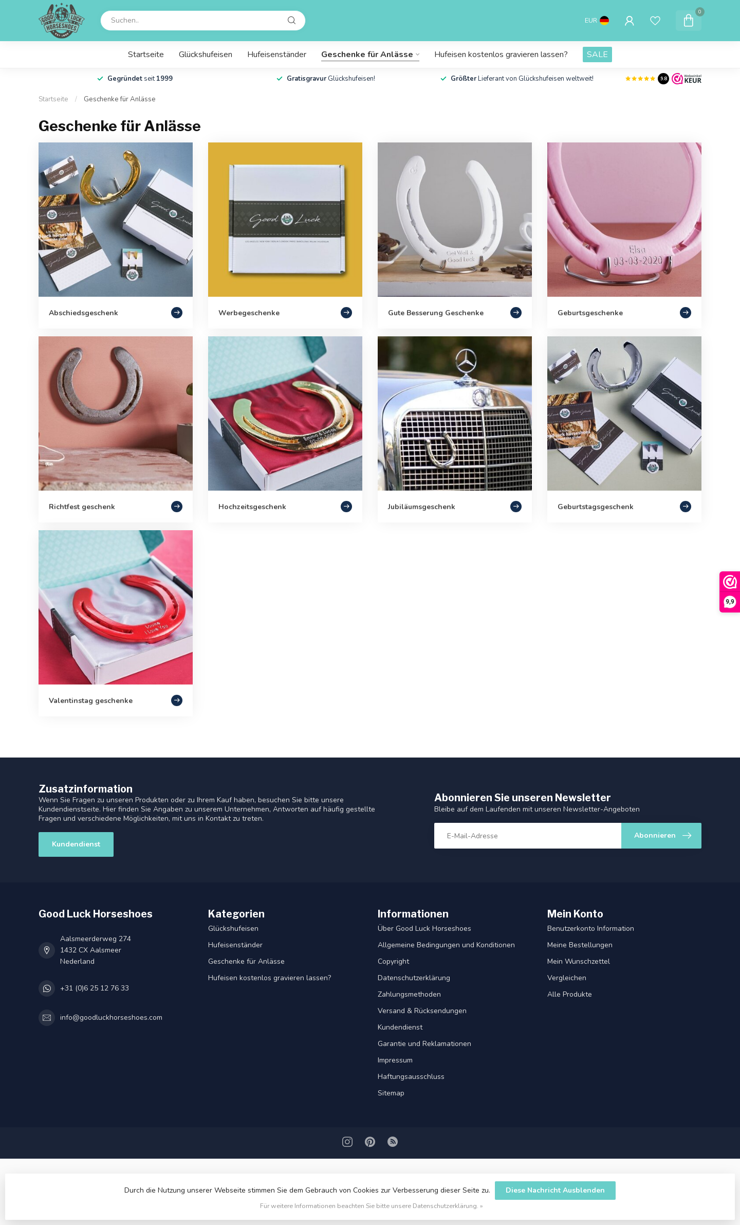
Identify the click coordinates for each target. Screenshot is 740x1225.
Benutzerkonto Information (590, 928)
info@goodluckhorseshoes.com (111, 1017)
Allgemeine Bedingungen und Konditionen (446, 945)
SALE (597, 54)
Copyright (393, 961)
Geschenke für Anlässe (367, 54)
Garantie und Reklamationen (424, 1044)
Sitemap (391, 1093)
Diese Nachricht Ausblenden (555, 1190)
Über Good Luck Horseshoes (424, 928)
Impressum (395, 1060)
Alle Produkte (569, 994)
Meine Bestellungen (580, 945)
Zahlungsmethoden (409, 994)
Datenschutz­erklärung (414, 978)
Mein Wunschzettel (578, 961)
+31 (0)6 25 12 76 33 (94, 988)
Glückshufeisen (205, 54)
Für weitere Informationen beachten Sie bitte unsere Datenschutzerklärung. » (371, 1205)
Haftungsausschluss (411, 1077)
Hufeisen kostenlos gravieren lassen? (501, 54)
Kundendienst (76, 844)
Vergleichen (566, 978)
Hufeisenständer (276, 54)
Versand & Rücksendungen (422, 1011)
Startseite (146, 54)
